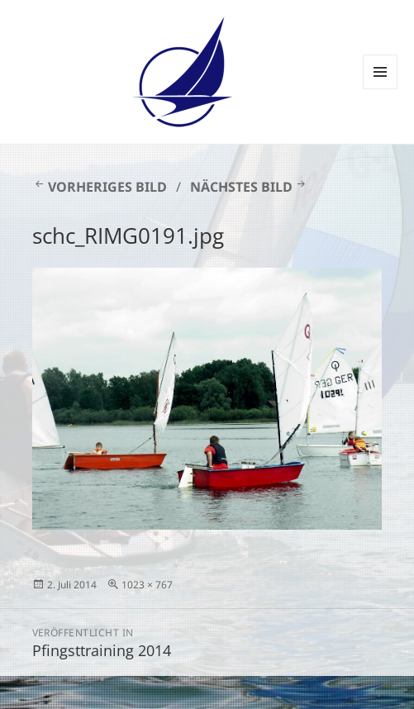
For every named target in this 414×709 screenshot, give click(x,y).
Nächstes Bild (241, 187)
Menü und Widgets (380, 88)
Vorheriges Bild (107, 187)
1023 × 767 (147, 585)
